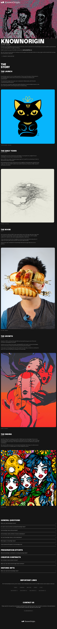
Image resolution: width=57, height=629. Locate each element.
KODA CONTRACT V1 (14, 590)
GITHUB (41, 587)
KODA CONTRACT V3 (33, 590)
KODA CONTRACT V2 (23, 590)
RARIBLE (15, 587)
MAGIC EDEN (29, 587)
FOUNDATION (22, 587)
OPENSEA (35, 587)
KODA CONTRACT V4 (42, 590)
